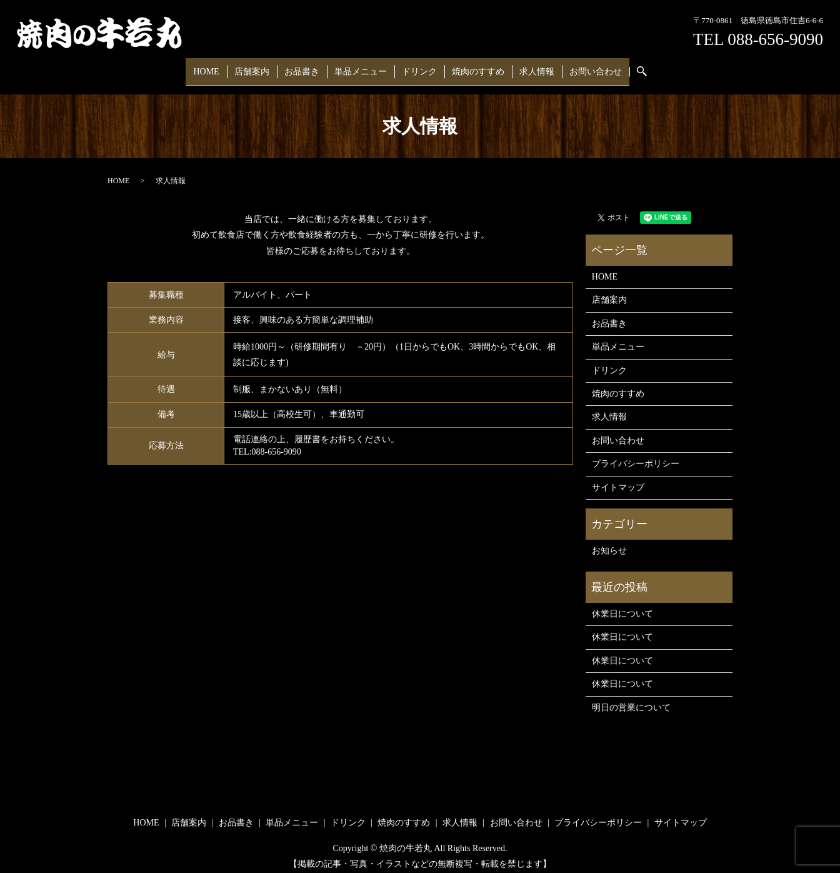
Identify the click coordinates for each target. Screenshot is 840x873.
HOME (222, 67)
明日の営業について (631, 699)
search (630, 68)
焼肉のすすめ (471, 67)
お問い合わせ (580, 67)
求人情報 (525, 67)
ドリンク (416, 67)
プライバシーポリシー (635, 455)
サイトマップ (618, 479)
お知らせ (609, 543)
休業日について (622, 605)
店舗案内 (263, 67)
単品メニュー (363, 67)
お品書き (308, 67)
